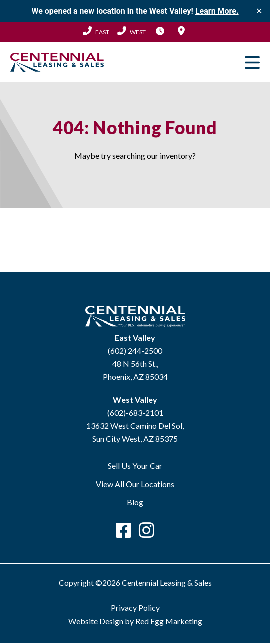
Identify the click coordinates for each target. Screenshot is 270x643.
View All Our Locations (135, 484)
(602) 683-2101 (131, 30)
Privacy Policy (135, 607)
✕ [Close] (259, 11)
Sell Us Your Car (135, 465)
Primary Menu (252, 62)
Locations (181, 30)
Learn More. (217, 11)
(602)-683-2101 (135, 412)
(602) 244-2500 (96, 30)
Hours (160, 30)
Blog (135, 502)
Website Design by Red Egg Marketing (135, 621)
